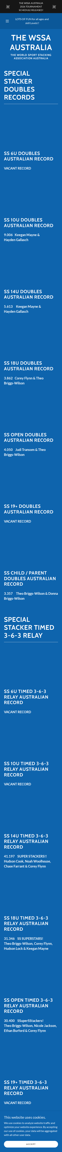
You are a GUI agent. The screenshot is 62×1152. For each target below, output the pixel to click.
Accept (31, 1144)
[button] (7, 21)
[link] (31, 42)
